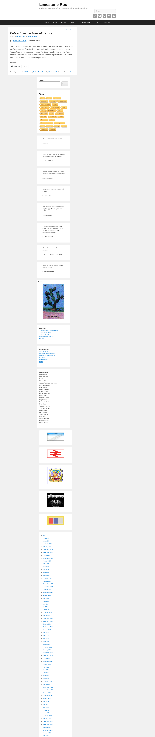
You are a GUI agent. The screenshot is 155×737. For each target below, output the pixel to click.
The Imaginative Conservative (48, 330)
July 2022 (46, 667)
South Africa (44, 101)
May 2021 (46, 707)
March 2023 (46, 644)
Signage (57, 126)
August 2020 (47, 733)
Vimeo (104, 16)
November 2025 (48, 552)
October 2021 (47, 693)
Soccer (60, 110)
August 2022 (47, 664)
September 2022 (48, 661)
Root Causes (60, 113)
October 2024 (47, 590)
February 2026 (47, 544)
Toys (42, 126)
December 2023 (48, 618)
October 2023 (47, 624)
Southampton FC (44, 351)
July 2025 (46, 564)
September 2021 (48, 695)
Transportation (52, 116)
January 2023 (47, 650)
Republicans (42, 72)
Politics (35, 72)
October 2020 (47, 727)
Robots (55, 104)
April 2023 (46, 641)
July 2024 (46, 598)
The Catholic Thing (45, 332)
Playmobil (107, 22)
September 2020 (48, 730)
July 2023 (46, 632)
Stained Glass (51, 110)
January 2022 (47, 684)
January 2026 (47, 547)
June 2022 (46, 670)
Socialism (53, 101)
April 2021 (46, 710)
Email (114, 16)
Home (47, 22)
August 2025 (47, 561)
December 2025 (48, 549)
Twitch (42, 110)
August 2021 (47, 698)
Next (72, 30)
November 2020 (48, 724)
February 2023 (47, 647)
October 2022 (47, 658)
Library (97, 22)
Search (41, 80)
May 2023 (46, 638)
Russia (61, 116)
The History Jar (44, 334)
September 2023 (48, 627)
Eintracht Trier (43, 359)
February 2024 (47, 612)
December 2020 (48, 721)
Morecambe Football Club (47, 353)
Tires (42, 98)
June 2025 (46, 567)
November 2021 (48, 690)
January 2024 (47, 615)
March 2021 (46, 713)
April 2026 (46, 538)
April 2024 (46, 607)
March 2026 (46, 541)
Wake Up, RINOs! (19, 41)
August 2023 (47, 630)
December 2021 (48, 687)
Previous (65, 30)
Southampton (44, 107)
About (55, 22)
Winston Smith (32, 36)
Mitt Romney (28, 72)
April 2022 (46, 675)
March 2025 (46, 575)
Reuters (49, 98)
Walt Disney (44, 113)
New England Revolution (47, 355)
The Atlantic (44, 129)
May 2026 (46, 535)
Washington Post (60, 123)
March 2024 (46, 610)
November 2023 (48, 621)
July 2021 (46, 701)
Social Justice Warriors (46, 123)
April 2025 (46, 572)
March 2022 (46, 678)
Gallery (73, 22)
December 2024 (48, 584)
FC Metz (42, 357)
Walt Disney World (45, 104)
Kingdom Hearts (85, 22)
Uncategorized (62, 101)
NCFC (41, 362)
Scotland (52, 129)
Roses (64, 126)
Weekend (43, 116)
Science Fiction (55, 107)
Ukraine (64, 107)
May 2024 (46, 604)
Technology (57, 98)
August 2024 (47, 595)
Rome (52, 119)
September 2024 (48, 592)
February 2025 (47, 578)
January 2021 (47, 718)
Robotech (49, 126)
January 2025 (47, 581)
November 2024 (48, 587)
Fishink (41, 338)
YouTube (100, 16)
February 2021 (47, 716)
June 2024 (46, 601)
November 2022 (48, 655)
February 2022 (47, 681)
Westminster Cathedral (46, 336)
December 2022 (48, 653)
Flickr (109, 16)
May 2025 (46, 569)
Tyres (52, 113)
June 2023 (46, 635)
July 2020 (46, 736)
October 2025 (47, 555)
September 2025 (48, 558)
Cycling (63, 22)
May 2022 (46, 673)
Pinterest (95, 16)
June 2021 (46, 704)
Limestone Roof (54, 4)
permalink (69, 72)
